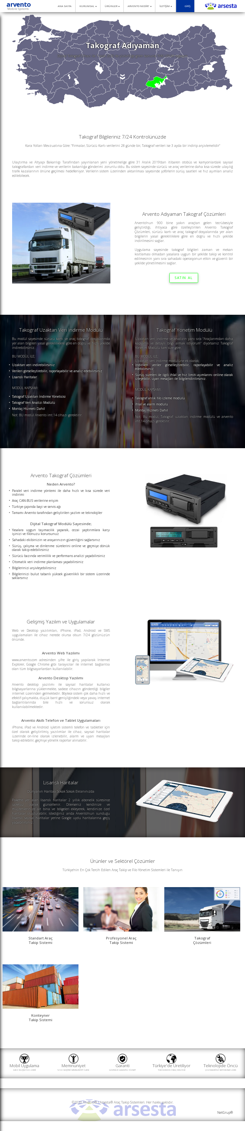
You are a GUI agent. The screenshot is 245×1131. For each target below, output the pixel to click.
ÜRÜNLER (112, 6)
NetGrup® (225, 1112)
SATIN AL (183, 277)
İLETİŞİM (166, 6)
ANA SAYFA (63, 6)
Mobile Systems (18, 9)
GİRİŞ (185, 6)
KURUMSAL (87, 6)
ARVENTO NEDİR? (139, 6)
